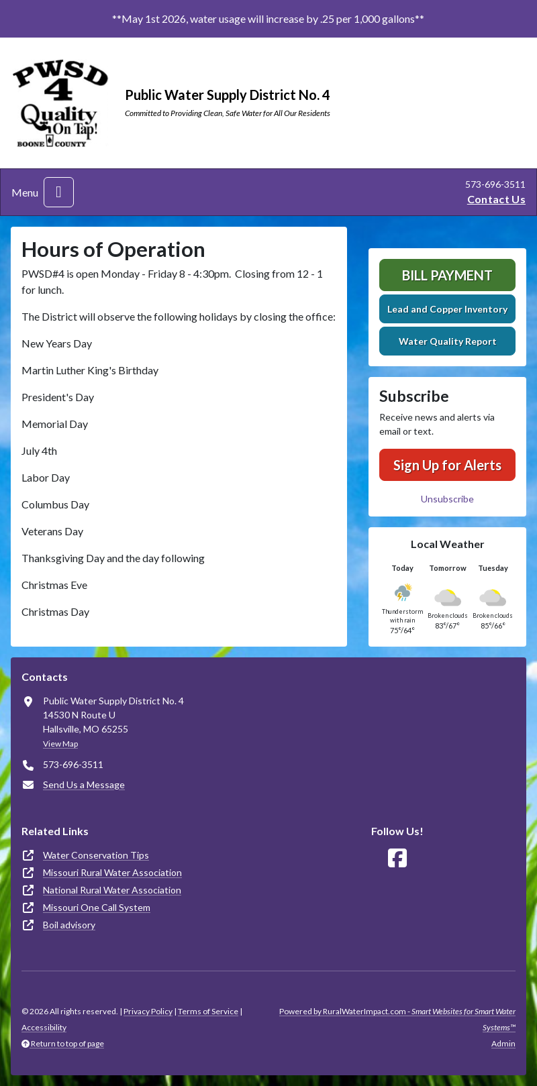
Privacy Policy (148, 1011)
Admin (503, 1043)
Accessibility (43, 1027)
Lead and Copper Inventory (447, 309)
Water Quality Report (448, 341)
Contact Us (496, 199)
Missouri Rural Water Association (112, 872)
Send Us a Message (84, 784)
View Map (60, 744)
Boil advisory (69, 924)
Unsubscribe (447, 498)
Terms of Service (208, 1011)
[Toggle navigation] (59, 192)
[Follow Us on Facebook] (397, 858)
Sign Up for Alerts (447, 465)
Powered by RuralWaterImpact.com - (397, 1019)
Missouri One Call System (96, 907)
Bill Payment (447, 275)
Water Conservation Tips (96, 855)
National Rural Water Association (112, 889)
